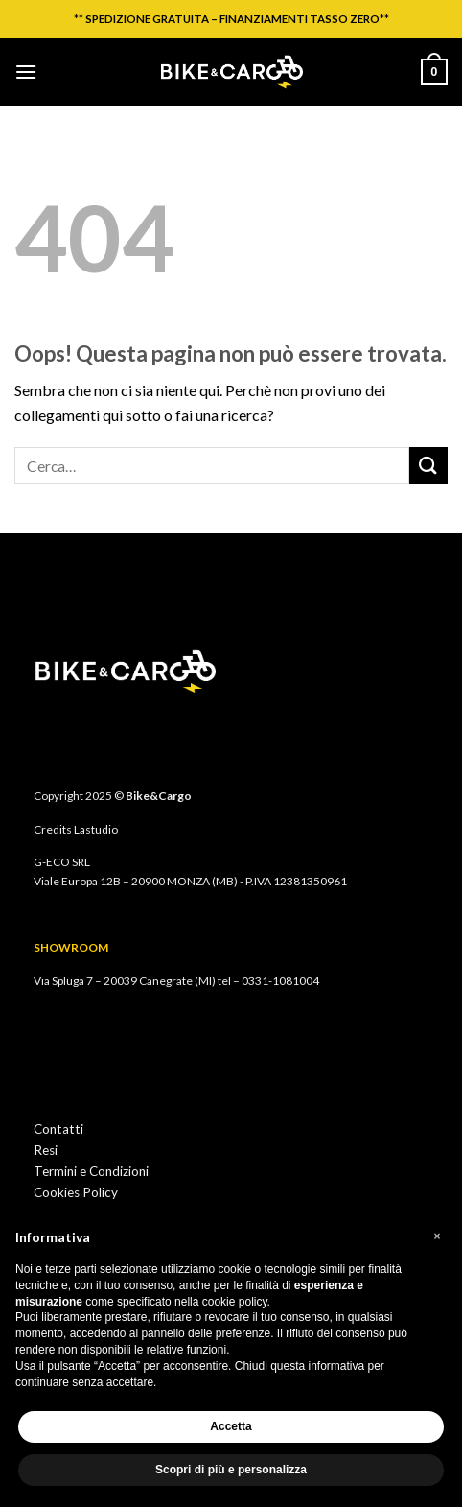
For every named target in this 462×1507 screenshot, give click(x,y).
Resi (46, 1150)
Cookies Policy (76, 1192)
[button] (437, 1236)
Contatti (58, 1129)
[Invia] (428, 465)
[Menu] (25, 71)
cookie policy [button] (234, 1301)
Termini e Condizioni (91, 1171)
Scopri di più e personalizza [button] (231, 1469)
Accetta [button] (230, 1426)
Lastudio (96, 829)
